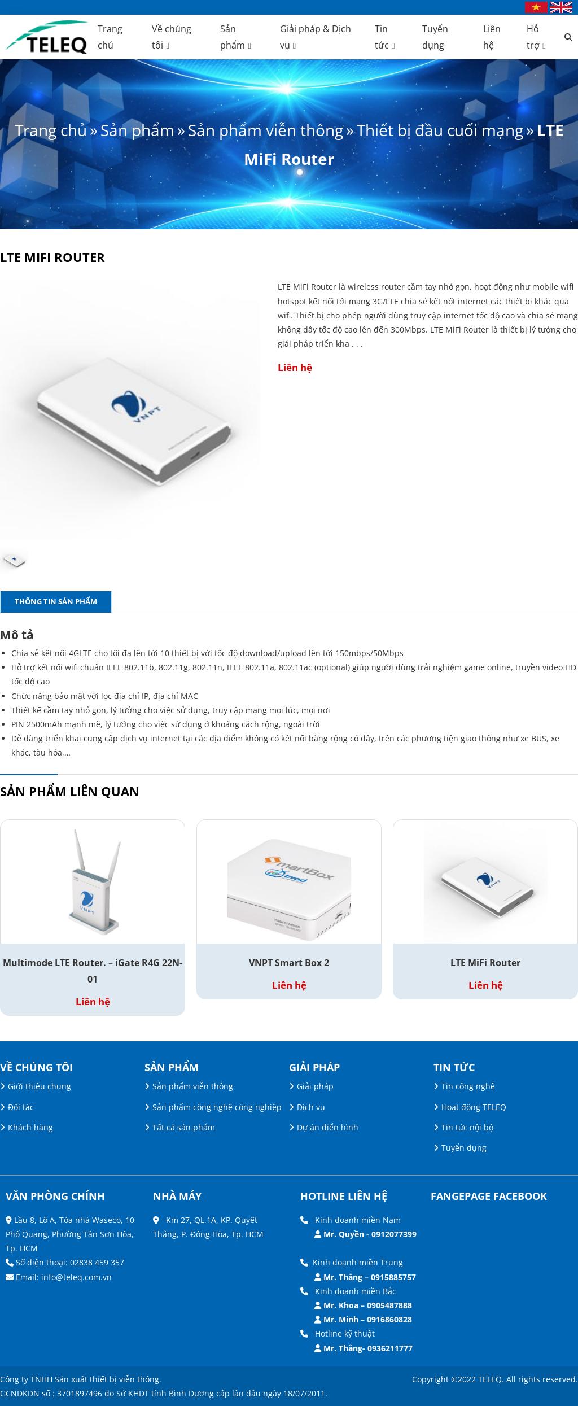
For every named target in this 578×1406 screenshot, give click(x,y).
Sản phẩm (137, 130)
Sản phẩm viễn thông (265, 130)
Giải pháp (315, 1086)
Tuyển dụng (464, 1147)
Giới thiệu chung (39, 1086)
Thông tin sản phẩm (56, 601)
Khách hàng (30, 1127)
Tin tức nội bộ (467, 1127)
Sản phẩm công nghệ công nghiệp (217, 1106)
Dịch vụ (311, 1106)
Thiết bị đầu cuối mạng (440, 130)
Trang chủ (51, 130)
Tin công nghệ (468, 1086)
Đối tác (21, 1106)
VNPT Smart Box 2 (289, 963)
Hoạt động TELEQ (473, 1106)
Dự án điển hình (327, 1127)
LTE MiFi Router (485, 963)
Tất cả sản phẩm (183, 1127)
